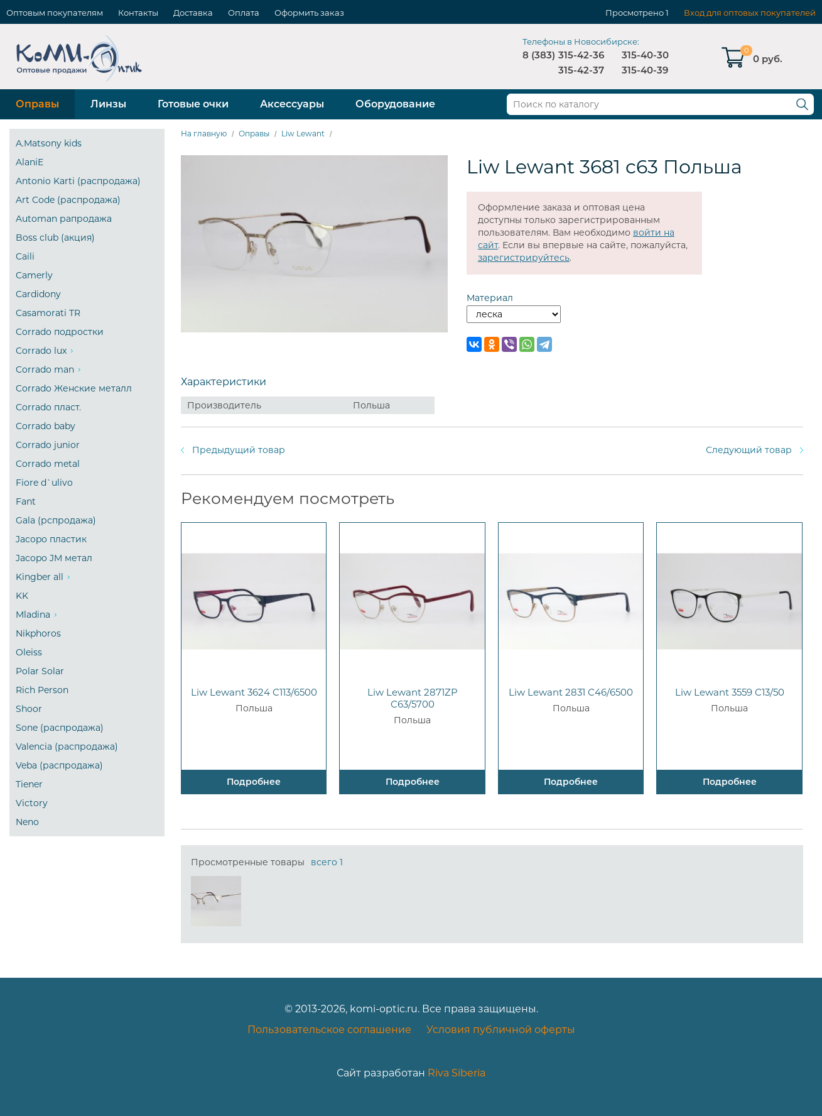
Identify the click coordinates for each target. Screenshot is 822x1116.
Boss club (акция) (55, 237)
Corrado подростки (60, 331)
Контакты (138, 13)
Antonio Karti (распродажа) (78, 181)
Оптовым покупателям (54, 13)
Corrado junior (48, 445)
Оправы (37, 104)
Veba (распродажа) (59, 765)
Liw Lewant (303, 133)
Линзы (108, 104)
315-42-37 (581, 70)
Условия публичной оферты (500, 1030)
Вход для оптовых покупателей (750, 13)
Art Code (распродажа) (68, 199)
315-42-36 (581, 55)
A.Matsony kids (49, 143)
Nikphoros (38, 633)
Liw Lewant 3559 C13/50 (729, 692)
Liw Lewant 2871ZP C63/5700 (412, 698)
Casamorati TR (48, 313)
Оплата (243, 13)
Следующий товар (749, 450)
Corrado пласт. (48, 407)
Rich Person (42, 690)
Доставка (193, 13)
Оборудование (395, 104)
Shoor (29, 708)
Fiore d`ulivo (44, 482)
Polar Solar (40, 671)
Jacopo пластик (51, 539)
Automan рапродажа (64, 218)
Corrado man (45, 369)
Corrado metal (48, 463)
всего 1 (327, 862)
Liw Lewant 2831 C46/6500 (571, 692)
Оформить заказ (309, 13)
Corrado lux (41, 350)
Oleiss (29, 652)
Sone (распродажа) (60, 727)
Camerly (34, 275)
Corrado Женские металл (74, 388)
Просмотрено (634, 13)
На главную (204, 133)
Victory (32, 803)
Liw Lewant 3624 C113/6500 (254, 692)
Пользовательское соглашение (329, 1030)
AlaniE (29, 162)
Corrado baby (45, 426)
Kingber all (39, 577)
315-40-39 (645, 70)
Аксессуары (292, 104)
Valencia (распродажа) (67, 746)
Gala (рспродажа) (56, 520)
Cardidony (38, 294)
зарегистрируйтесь (524, 257)
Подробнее (254, 781)
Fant (26, 501)
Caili (25, 256)
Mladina (33, 614)
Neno (27, 822)
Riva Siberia (456, 1073)
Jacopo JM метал (54, 558)
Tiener (29, 784)
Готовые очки (193, 104)
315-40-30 (645, 55)
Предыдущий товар (238, 450)
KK (22, 595)
